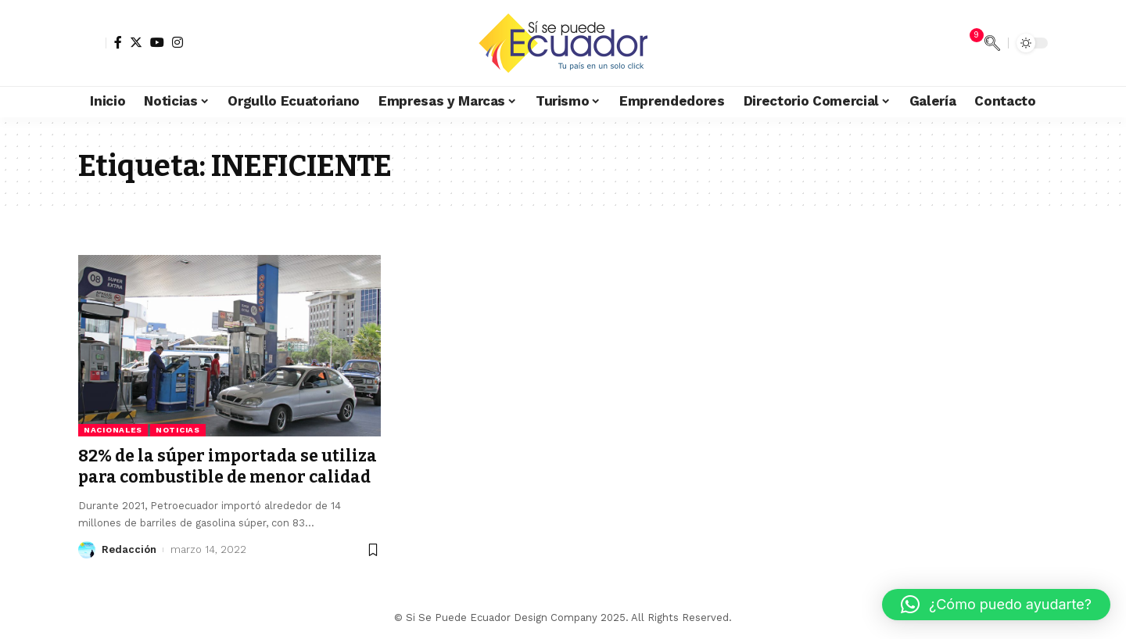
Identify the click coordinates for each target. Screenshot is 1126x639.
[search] (992, 43)
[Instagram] (177, 42)
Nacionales (113, 429)
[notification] (969, 43)
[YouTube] (157, 42)
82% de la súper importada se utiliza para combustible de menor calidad (227, 466)
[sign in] (92, 43)
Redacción (129, 549)
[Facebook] (118, 42)
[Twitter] (136, 42)
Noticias (178, 429)
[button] (996, 604)
